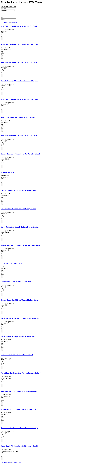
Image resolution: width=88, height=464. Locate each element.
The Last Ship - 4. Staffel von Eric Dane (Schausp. (18, 190)
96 (13, 22)
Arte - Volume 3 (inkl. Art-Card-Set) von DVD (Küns (19, 44)
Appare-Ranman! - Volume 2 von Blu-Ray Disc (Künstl (20, 245)
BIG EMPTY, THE (7, 172)
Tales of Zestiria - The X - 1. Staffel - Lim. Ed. (17, 355)
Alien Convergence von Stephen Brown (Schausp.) (18, 117)
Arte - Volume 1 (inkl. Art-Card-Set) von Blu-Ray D (19, 136)
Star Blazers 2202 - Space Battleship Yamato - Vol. (18, 409)
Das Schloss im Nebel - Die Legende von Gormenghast (20, 318)
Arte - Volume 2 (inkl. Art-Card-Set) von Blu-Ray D (19, 63)
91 (6, 22)
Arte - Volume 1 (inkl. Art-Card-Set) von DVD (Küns (19, 99)
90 (4, 22)
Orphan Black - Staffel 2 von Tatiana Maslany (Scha (19, 300)
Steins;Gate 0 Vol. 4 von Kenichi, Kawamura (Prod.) (19, 446)
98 (16, 22)
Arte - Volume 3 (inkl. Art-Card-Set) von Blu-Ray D (19, 26)
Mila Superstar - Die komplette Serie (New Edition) (19, 391)
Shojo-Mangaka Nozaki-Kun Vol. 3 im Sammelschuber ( (21, 373)
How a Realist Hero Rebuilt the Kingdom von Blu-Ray (20, 227)
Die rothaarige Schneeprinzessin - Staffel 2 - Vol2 (18, 336)
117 (19, 22)
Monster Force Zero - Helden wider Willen (16, 282)
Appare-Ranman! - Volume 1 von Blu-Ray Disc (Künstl (20, 154)
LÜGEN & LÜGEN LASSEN (11, 263)
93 (9, 22)
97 (14, 22)
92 (7, 22)
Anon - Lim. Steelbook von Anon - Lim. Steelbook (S (19, 428)
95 (11, 22)
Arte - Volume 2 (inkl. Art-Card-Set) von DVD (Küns (19, 81)
